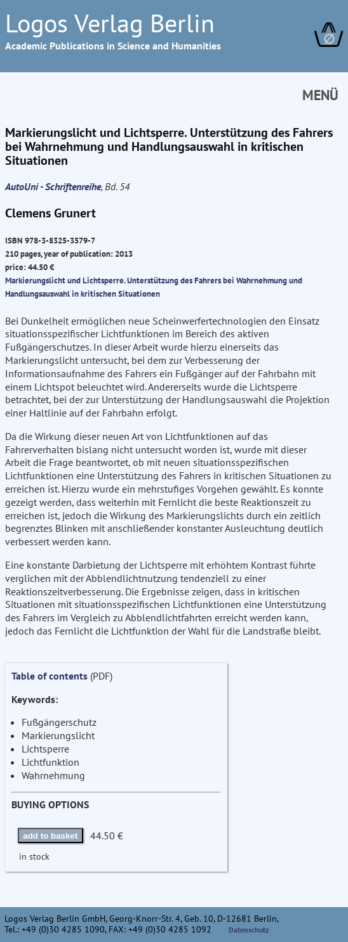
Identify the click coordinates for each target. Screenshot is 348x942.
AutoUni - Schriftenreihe (53, 186)
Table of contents (49, 675)
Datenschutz (249, 929)
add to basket (50, 836)
